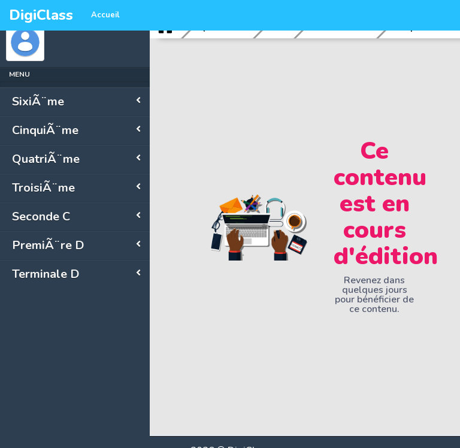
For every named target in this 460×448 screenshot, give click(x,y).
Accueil (105, 15)
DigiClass (41, 15)
